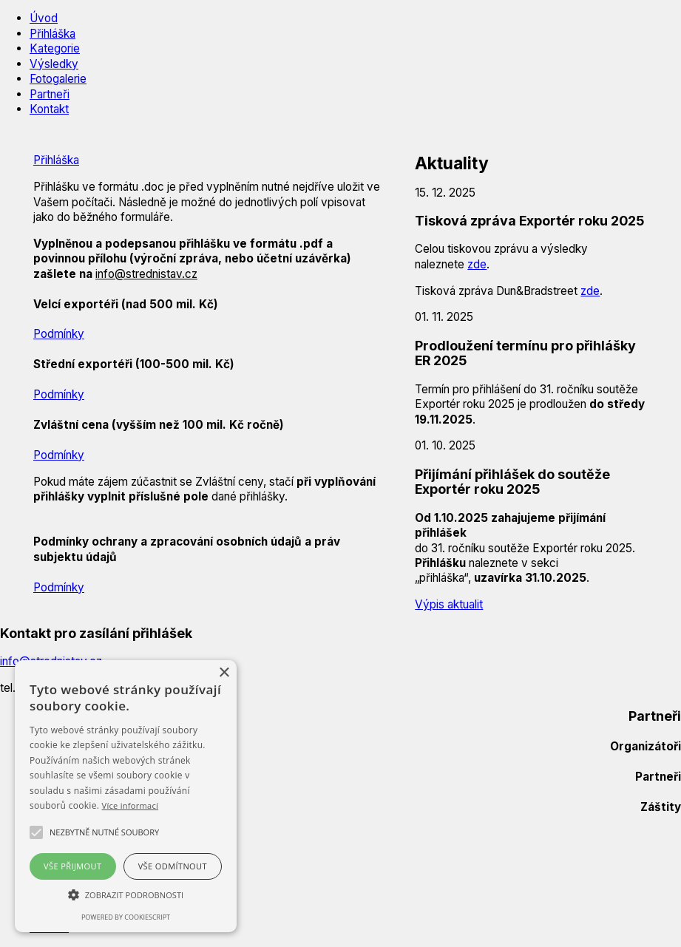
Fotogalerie (58, 79)
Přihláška (52, 34)
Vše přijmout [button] (72, 866)
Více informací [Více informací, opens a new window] (130, 805)
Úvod (44, 18)
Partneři (50, 94)
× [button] (223, 673)
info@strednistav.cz (146, 274)
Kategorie (55, 48)
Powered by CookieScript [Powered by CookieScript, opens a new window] (125, 917)
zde (477, 264)
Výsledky (54, 64)
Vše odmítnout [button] (172, 866)
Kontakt (49, 109)
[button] (104, 832)
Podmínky (58, 334)
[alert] (126, 796)
